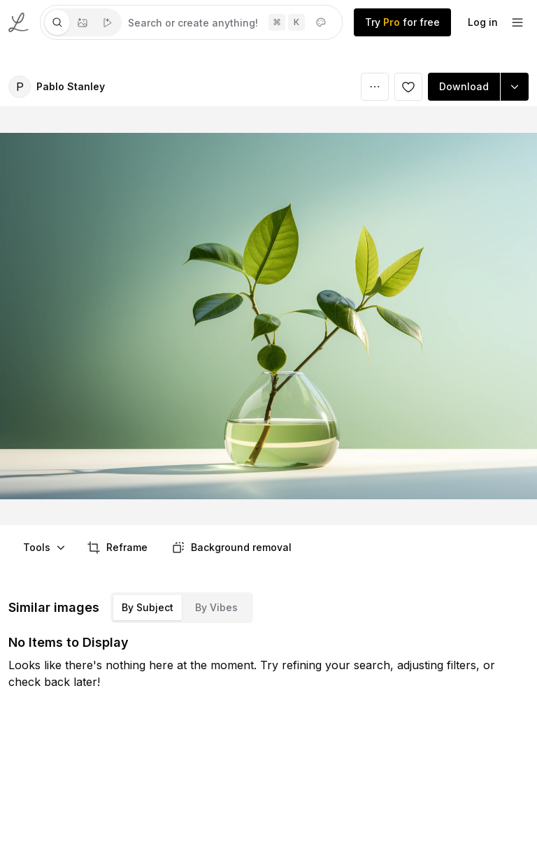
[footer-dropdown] (517, 22)
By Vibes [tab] (216, 607)
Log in (483, 22)
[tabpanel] (231, 22)
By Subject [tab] (147, 607)
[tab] (57, 22)
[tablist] (82, 22)
